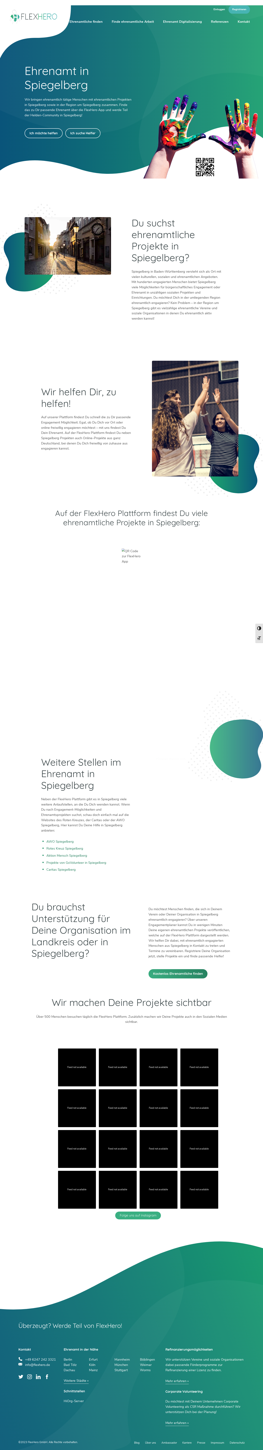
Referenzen (220, 21)
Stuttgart (121, 1370)
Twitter (20, 1376)
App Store (181, 537)
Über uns (150, 1443)
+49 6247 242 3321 (40, 1359)
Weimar (146, 1365)
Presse (201, 1443)
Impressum (217, 1443)
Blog (137, 1443)
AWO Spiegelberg (60, 841)
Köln (92, 1365)
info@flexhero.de (37, 1364)
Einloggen (219, 9)
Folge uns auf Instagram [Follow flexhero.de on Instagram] (138, 1215)
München (121, 1365)
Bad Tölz (70, 1365)
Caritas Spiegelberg (61, 869)
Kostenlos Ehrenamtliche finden (178, 974)
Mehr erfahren (175, 1381)
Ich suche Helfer (83, 133)
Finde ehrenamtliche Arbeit (133, 21)
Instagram (29, 1376)
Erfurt (93, 1359)
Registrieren (239, 9)
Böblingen (147, 1359)
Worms (145, 1370)
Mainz (93, 1370)
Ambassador (169, 1443)
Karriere (187, 1443)
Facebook (47, 1376)
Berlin (68, 1359)
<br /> (131, 658)
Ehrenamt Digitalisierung (182, 21)
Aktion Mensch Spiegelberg (66, 855)
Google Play (81, 537)
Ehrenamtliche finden (86, 21)
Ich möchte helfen (43, 133)
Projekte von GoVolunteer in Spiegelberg (76, 862)
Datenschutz (237, 1443)
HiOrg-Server (74, 1401)
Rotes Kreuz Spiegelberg (64, 848)
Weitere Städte (75, 1380)
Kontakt (244, 21)
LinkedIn (38, 1376)
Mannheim (122, 1359)
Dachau (69, 1370)
